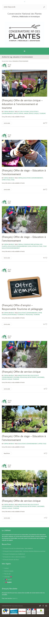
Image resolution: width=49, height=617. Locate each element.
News (12, 111)
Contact (6, 568)
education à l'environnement (33, 178)
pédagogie (23, 377)
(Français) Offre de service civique (21, 371)
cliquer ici (14, 598)
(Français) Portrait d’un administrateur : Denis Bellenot (18, 548)
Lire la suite (7, 123)
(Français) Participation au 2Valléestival (14, 554)
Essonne (16, 377)
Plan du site (7, 573)
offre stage (6, 180)
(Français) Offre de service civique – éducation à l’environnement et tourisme (22, 104)
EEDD (30, 246)
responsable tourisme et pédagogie (20, 314)
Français (8, 579)
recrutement (32, 377)
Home (10, 61)
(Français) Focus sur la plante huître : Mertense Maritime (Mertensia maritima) (24, 551)
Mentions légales (8, 571)
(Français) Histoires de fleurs (11, 559)
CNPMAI (20, 178)
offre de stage (37, 246)
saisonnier (40, 377)
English (8, 582)
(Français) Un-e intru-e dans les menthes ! (14, 556)
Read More (7, 453)
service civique (34, 113)
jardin (26, 113)
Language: (8, 576)
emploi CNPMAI (18, 113)
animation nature (24, 375)
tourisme (42, 113)
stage (12, 180)
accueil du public (24, 111)
